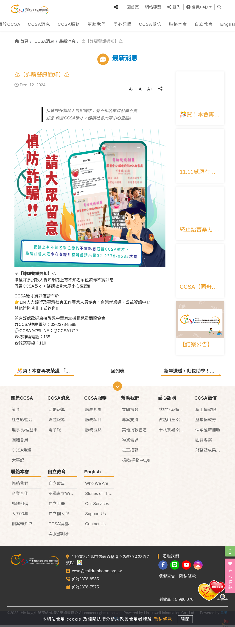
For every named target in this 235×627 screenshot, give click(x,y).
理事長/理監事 (25, 431)
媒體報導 (56, 421)
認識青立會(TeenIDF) (67, 495)
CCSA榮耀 (21, 452)
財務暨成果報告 (209, 452)
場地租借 (20, 505)
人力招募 (20, 515)
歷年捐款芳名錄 (209, 421)
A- (131, 89)
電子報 (54, 431)
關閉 (187, 618)
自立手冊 (56, 505)
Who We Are (96, 485)
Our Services (97, 505)
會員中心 (197, 6)
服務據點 (93, 431)
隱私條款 (187, 578)
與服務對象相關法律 (67, 536)
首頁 (21, 41)
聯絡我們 (20, 485)
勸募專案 (203, 442)
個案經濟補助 (207, 431)
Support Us (95, 515)
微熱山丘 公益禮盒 (176, 421)
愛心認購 (122, 22)
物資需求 (130, 442)
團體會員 (20, 442)
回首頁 (133, 6)
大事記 (18, 462)
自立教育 (204, 22)
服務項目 (93, 421)
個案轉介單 (22, 525)
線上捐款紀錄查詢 (211, 411)
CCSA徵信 (150, 22)
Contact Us (95, 525)
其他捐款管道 (134, 431)
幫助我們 (97, 22)
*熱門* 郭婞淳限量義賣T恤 (183, 411)
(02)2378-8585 (85, 581)
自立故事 (56, 485)
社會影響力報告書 (28, 421)
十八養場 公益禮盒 (176, 431)
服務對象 (93, 411)
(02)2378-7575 (85, 589)
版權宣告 (167, 578)
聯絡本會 (178, 22)
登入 (174, 6)
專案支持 (130, 421)
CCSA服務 (69, 22)
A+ (149, 89)
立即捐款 (130, 411)
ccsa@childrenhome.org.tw (97, 573)
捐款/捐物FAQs (136, 462)
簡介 (16, 411)
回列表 (117, 370)
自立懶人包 (58, 515)
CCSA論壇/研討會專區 (69, 525)
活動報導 (56, 411)
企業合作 (20, 495)
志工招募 (130, 452)
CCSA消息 (39, 22)
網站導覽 (153, 6)
